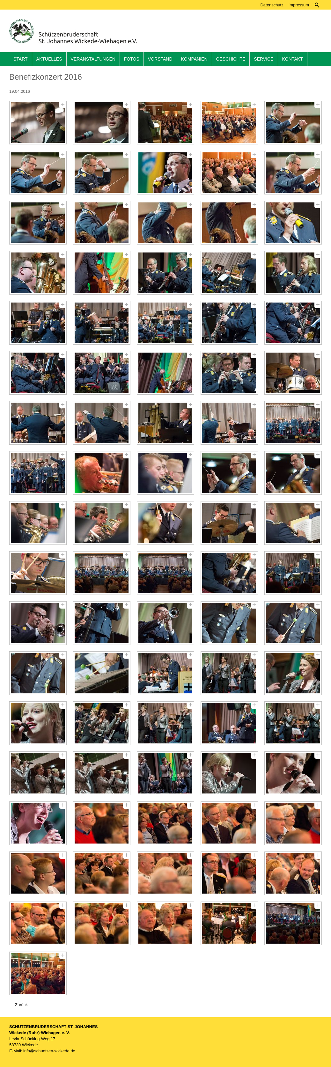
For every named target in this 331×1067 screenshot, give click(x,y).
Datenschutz (271, 5)
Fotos (131, 59)
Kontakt (292, 59)
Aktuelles (49, 59)
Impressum (299, 5)
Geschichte (231, 59)
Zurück (21, 1004)
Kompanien (194, 59)
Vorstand (160, 59)
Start (20, 59)
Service (263, 59)
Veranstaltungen (93, 59)
